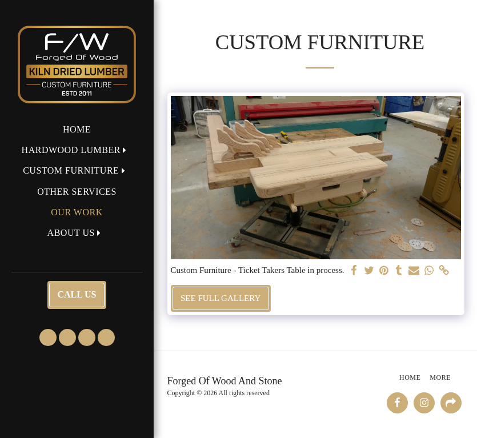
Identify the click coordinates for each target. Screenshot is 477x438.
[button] (77, 150)
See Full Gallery (220, 298)
